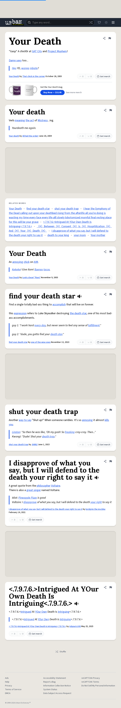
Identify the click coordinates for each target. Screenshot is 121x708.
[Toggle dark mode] (106, 22)
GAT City (37, 51)
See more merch (74, 92)
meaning (20, 120)
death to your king (58, 235)
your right (96, 502)
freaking (70, 432)
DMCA (7, 693)
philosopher (43, 486)
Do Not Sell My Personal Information (98, 685)
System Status (50, 689)
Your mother (98, 235)
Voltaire (55, 486)
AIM (36, 262)
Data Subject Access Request (57, 693)
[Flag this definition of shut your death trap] (110, 409)
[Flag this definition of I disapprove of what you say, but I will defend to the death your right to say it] (110, 461)
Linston (16, 432)
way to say (25, 420)
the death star (78, 313)
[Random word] (91, 22)
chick (26, 262)
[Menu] (113, 22)
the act (30, 120)
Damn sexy (15, 60)
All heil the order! (30, 136)
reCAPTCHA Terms (90, 681)
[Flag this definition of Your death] (110, 110)
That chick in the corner (33, 76)
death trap (48, 437)
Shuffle (60, 651)
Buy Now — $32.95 (52, 92)
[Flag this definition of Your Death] (109, 38)
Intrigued (25, 612)
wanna (25, 68)
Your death (14, 136)
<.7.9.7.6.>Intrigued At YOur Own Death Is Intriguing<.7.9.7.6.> (37, 626)
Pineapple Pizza (27, 498)
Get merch (103, 76)
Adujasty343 (75, 626)
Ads (7, 678)
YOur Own (41, 612)
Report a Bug (49, 681)
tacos (46, 270)
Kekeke (16, 270)
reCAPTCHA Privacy (90, 678)
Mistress (43, 120)
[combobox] (60, 22)
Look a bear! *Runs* (31, 277)
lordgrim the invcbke (95, 509)
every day (40, 325)
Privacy (8, 685)
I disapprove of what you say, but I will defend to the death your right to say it (45, 509)
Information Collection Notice (57, 685)
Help (7, 681)
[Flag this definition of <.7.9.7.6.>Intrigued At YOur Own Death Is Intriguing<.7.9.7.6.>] (110, 587)
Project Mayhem (57, 51)
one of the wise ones (41, 342)
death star (56, 334)
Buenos (39, 270)
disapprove (30, 502)
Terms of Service (13, 689)
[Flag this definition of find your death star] (110, 294)
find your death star (38, 209)
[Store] (99, 22)
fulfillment (94, 325)
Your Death (14, 76)
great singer (33, 490)
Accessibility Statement (54, 678)
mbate (34, 68)
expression (20, 313)
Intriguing (63, 612)
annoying (17, 262)
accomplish (59, 304)
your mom (80, 235)
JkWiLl (34, 444)
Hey (14, 68)
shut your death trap (67, 209)
